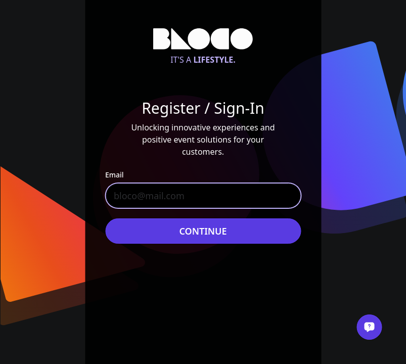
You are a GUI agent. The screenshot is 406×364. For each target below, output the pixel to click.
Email (114, 174)
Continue (203, 231)
